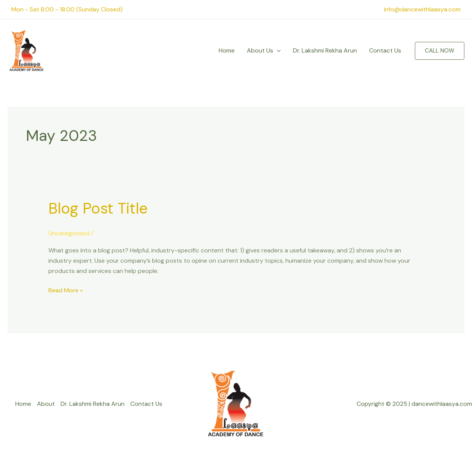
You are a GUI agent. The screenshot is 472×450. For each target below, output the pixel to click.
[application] (277, 50)
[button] (439, 51)
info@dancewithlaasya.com (422, 9)
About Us (264, 50)
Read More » (65, 289)
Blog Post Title (98, 208)
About (46, 404)
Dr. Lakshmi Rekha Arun (325, 50)
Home (227, 50)
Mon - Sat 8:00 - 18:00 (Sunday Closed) (67, 9)
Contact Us (385, 50)
